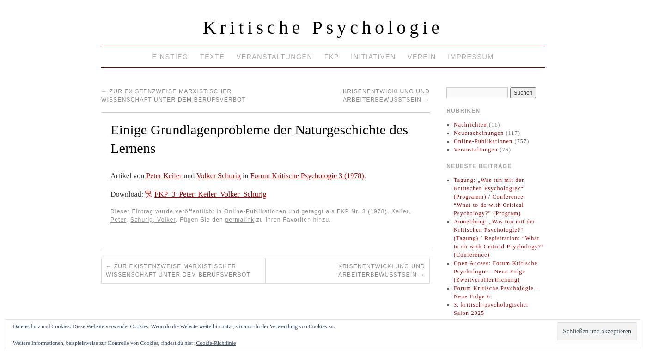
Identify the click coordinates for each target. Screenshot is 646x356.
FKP (331, 56)
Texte (212, 56)
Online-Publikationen (255, 211)
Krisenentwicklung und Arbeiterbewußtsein (381, 270)
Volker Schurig (218, 176)
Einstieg (170, 56)
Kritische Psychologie (323, 27)
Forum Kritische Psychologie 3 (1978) (307, 176)
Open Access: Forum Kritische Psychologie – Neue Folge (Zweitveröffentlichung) (495, 271)
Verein (422, 56)
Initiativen (373, 56)
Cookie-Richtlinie (216, 343)
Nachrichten (470, 124)
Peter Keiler (164, 176)
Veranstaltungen (275, 56)
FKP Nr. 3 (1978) (362, 211)
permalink (239, 220)
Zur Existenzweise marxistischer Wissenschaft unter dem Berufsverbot (178, 270)
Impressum (471, 56)
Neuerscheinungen (479, 133)
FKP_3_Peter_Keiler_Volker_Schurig (210, 194)
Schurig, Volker (153, 220)
